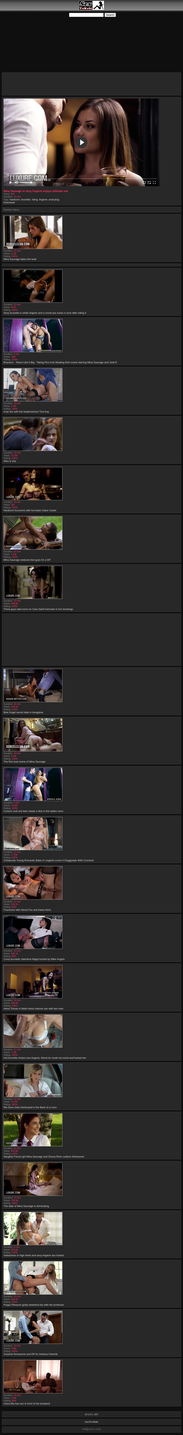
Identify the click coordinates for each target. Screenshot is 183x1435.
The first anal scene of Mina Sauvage (24, 761)
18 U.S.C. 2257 (91, 1414)
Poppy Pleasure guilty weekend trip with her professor (34, 1304)
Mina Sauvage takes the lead (20, 259)
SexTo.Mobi (91, 1421)
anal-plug (54, 199)
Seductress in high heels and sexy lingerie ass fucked (34, 1255)
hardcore (15, 199)
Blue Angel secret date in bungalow (23, 712)
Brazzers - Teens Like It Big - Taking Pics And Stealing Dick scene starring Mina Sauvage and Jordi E (60, 362)
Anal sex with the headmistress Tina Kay (26, 411)
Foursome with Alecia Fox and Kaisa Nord (27, 909)
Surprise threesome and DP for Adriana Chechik (31, 1354)
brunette (25, 199)
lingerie (43, 199)
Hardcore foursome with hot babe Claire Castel (30, 510)
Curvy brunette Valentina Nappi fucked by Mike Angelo (34, 959)
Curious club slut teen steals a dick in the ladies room (33, 811)
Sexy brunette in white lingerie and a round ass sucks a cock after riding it (45, 312)
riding (35, 199)
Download (9, 202)
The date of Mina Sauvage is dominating (26, 1206)
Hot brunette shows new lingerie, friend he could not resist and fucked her (45, 1057)
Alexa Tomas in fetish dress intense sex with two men (33, 1008)
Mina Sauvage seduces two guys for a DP (27, 559)
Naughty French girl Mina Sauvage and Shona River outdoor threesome (44, 1156)
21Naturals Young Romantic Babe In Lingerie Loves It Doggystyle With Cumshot (49, 860)
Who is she (10, 461)
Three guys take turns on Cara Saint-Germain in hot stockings (38, 609)
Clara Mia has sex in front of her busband (27, 1403)
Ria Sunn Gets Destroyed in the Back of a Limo (30, 1107)
